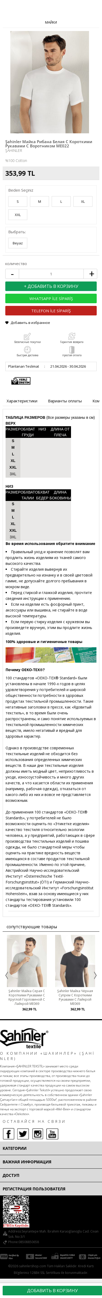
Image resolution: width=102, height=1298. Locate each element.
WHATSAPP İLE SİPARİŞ (51, 298)
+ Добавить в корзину (51, 286)
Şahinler (13, 150)
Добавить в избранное (30, 322)
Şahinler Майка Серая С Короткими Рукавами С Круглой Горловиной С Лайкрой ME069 (26, 997)
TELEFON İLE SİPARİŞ (51, 310)
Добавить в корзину (52, 1290)
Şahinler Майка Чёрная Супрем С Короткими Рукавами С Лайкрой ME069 (75, 997)
